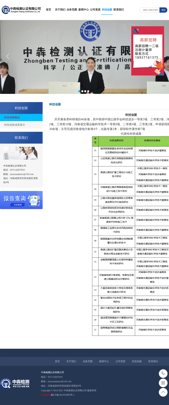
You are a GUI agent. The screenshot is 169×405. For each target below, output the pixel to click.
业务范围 (72, 9)
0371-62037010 (163, 373)
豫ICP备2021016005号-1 (63, 395)
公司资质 (95, 9)
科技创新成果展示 (14, 124)
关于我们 (60, 9)
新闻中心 (83, 9)
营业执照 (45, 395)
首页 (48, 9)
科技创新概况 (12, 117)
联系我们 (118, 9)
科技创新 (107, 9)
